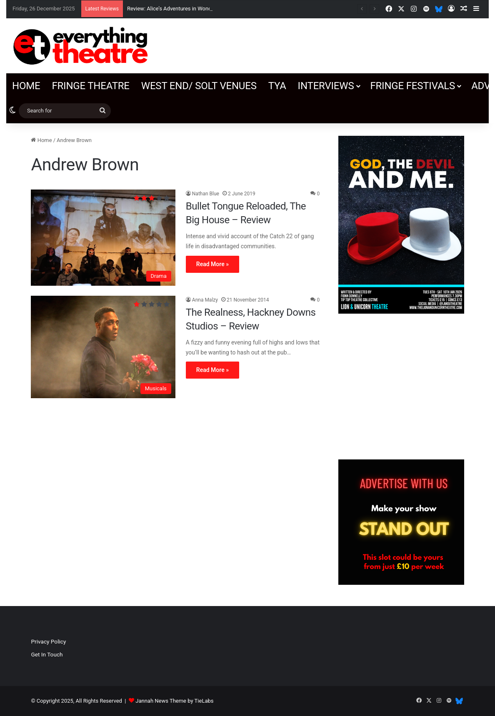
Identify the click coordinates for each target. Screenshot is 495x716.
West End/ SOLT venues (199, 86)
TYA (277, 86)
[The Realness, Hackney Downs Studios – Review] (103, 347)
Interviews (326, 86)
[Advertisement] (401, 386)
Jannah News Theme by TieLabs (174, 701)
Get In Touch (46, 654)
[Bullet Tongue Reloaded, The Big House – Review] (103, 238)
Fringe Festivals (412, 86)
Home (26, 86)
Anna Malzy (205, 300)
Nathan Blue (205, 194)
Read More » (212, 264)
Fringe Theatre (90, 86)
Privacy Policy (48, 641)
